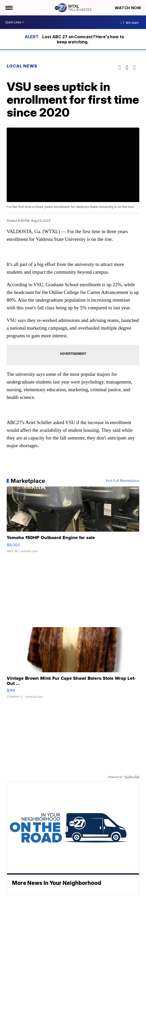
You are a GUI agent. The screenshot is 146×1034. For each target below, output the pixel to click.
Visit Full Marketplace (122, 481)
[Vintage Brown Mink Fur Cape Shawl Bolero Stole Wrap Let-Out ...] (73, 665)
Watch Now (128, 7)
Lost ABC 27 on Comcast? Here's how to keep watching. (83, 39)
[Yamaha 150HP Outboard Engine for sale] (73, 522)
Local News (22, 66)
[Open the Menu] (8, 7)
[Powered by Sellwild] (131, 777)
